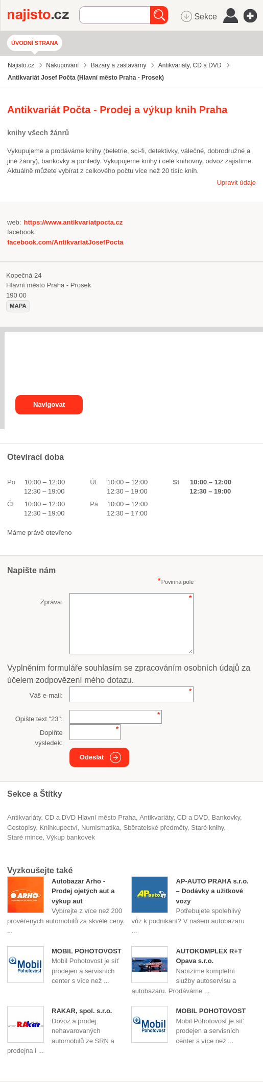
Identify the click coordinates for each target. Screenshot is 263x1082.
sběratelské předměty (155, 827)
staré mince (24, 837)
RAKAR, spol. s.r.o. (82, 1011)
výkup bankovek (70, 837)
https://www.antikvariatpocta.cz (73, 222)
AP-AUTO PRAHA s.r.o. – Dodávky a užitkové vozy (212, 891)
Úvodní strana (34, 43)
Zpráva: (51, 602)
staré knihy (207, 827)
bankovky (226, 817)
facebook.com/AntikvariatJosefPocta (65, 242)
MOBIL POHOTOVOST (87, 951)
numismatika (100, 827)
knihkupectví (58, 827)
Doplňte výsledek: (49, 738)
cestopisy (21, 827)
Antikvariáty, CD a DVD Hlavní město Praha (71, 817)
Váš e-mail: (46, 695)
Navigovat (49, 404)
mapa (18, 306)
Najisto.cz (43, 15)
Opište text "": (39, 719)
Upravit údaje (236, 182)
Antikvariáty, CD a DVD (173, 817)
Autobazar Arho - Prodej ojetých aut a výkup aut (83, 891)
